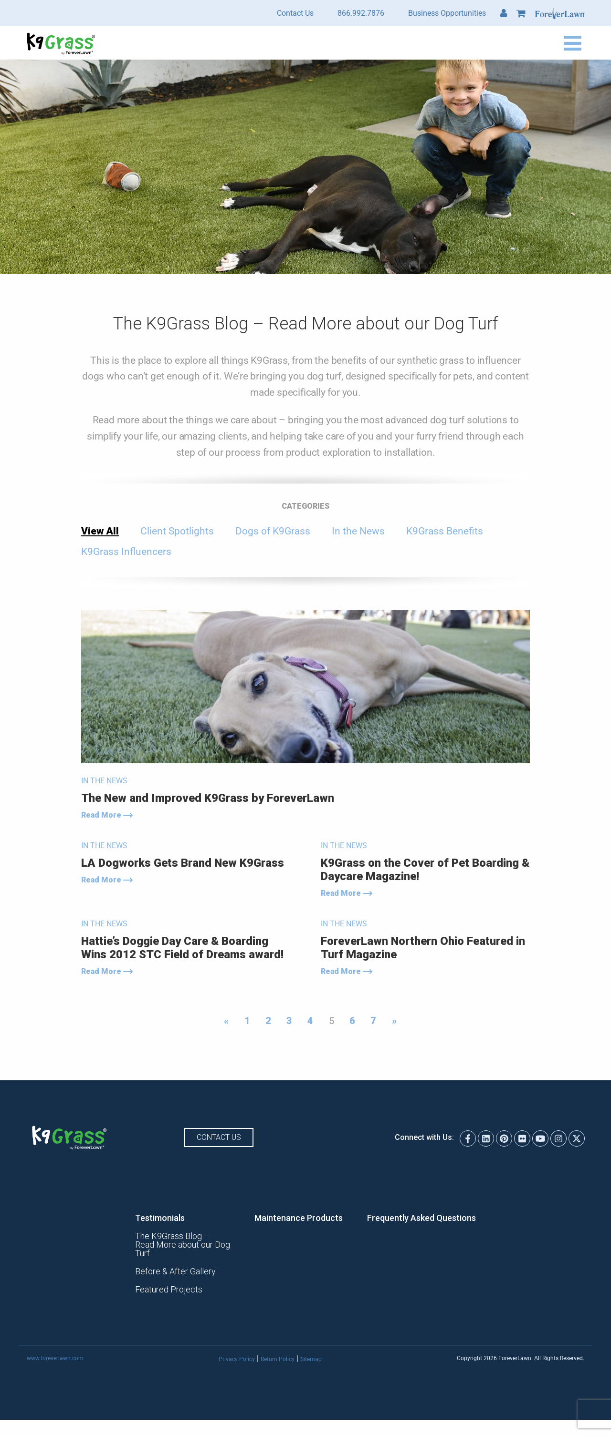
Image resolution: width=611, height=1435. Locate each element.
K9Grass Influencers (126, 551)
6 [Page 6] (352, 1020)
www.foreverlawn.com (55, 1350)
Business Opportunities (447, 13)
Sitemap (311, 1350)
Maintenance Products (299, 1218)
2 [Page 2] (268, 1020)
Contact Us (295, 13)
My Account (503, 13)
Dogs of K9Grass (272, 531)
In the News (358, 531)
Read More (107, 815)
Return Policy (278, 1350)
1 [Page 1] (247, 1020)
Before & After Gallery (176, 1263)
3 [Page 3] (289, 1020)
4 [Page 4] (310, 1020)
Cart (521, 13)
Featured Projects (169, 1281)
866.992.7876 (360, 13)
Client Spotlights (177, 531)
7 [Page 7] (373, 1020)
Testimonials (160, 1218)
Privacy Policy (237, 1350)
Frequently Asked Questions (421, 1218)
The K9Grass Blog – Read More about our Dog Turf (183, 1240)
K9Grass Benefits (444, 531)
